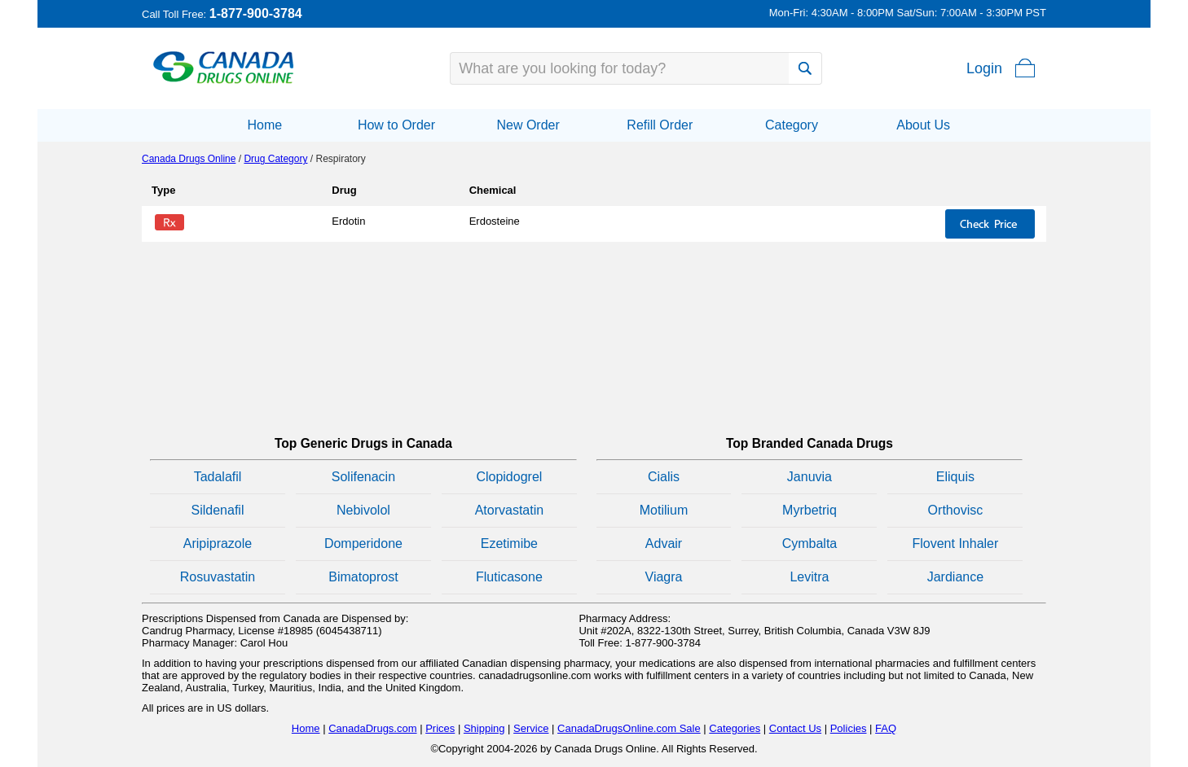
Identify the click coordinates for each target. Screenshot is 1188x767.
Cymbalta (810, 543)
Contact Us (795, 728)
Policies (848, 728)
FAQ (885, 728)
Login (984, 68)
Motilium (664, 510)
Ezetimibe (509, 543)
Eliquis (955, 477)
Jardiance (955, 577)
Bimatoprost (363, 577)
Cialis (664, 477)
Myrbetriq (809, 510)
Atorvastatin (509, 510)
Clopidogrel (509, 477)
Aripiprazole (217, 543)
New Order (527, 125)
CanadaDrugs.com (372, 728)
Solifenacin (363, 477)
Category (791, 125)
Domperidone (363, 543)
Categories (734, 728)
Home (264, 125)
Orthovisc (955, 510)
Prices (440, 728)
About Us (923, 125)
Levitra (809, 577)
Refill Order (660, 125)
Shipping (484, 728)
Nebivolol (363, 510)
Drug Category (275, 158)
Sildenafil (217, 510)
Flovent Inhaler (955, 543)
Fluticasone (509, 577)
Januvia (809, 477)
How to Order (396, 125)
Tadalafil (218, 477)
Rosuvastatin (218, 577)
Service (530, 728)
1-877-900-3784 (255, 13)
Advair (663, 543)
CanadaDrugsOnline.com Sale (629, 728)
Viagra (664, 577)
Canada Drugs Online (188, 158)
